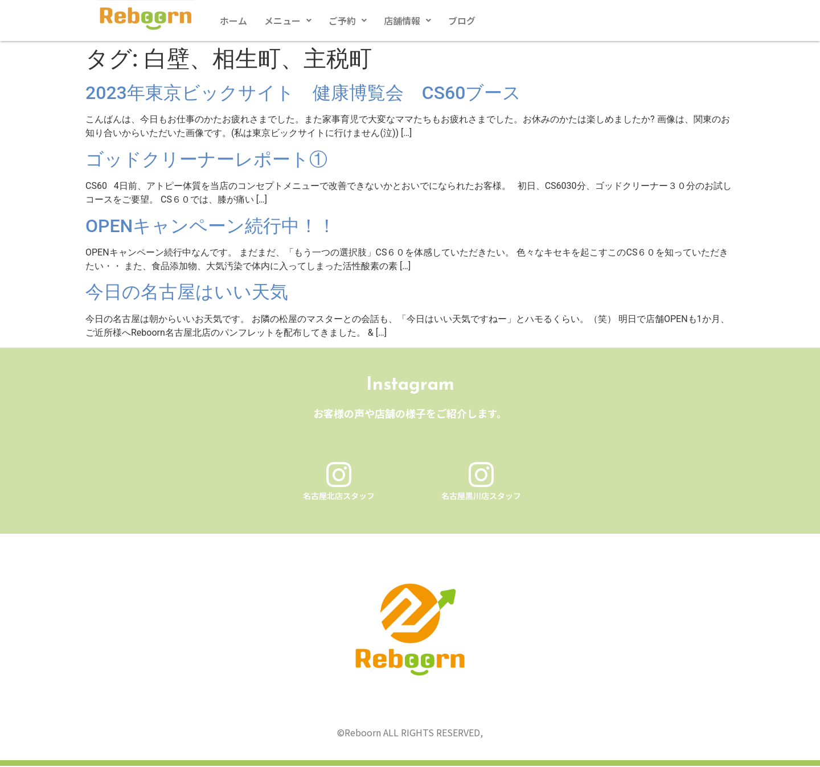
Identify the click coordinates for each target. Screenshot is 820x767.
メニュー (287, 20)
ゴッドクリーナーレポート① (206, 159)
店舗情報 (407, 20)
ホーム (233, 20)
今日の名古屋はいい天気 (186, 292)
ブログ (461, 20)
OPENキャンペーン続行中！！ (210, 226)
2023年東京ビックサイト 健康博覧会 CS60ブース (303, 93)
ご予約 (348, 20)
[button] (288, 20)
